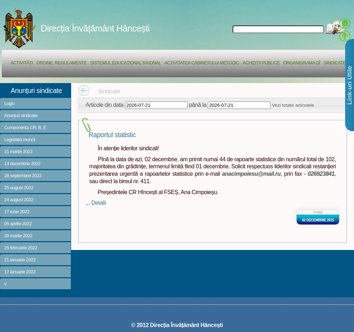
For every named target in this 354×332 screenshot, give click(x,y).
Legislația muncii (19, 139)
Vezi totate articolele (293, 105)
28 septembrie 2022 (22, 175)
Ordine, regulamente (61, 62)
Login (9, 103)
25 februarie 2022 (20, 247)
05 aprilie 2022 (18, 223)
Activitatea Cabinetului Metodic (201, 62)
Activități (22, 62)
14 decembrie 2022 (22, 163)
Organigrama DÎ (301, 62)
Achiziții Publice (261, 62)
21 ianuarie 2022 (19, 259)
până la (197, 104)
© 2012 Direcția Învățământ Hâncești (177, 325)
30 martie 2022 (18, 235)
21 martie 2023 (18, 151)
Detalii (98, 202)
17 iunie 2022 (16, 211)
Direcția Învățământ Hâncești (95, 28)
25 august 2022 (18, 187)
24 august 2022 (18, 199)
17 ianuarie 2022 (19, 271)
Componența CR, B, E (25, 127)
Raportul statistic (112, 135)
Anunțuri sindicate (21, 115)
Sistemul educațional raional (125, 62)
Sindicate (335, 62)
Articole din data (105, 104)
